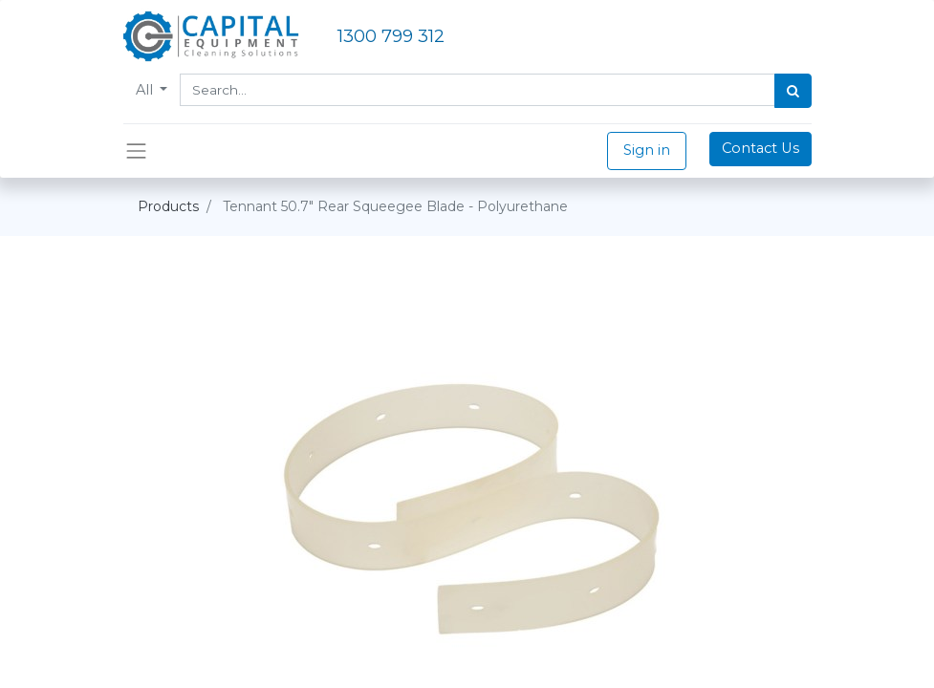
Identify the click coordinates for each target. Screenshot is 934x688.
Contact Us (760, 148)
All (146, 89)
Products (168, 206)
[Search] (793, 91)
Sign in (646, 150)
